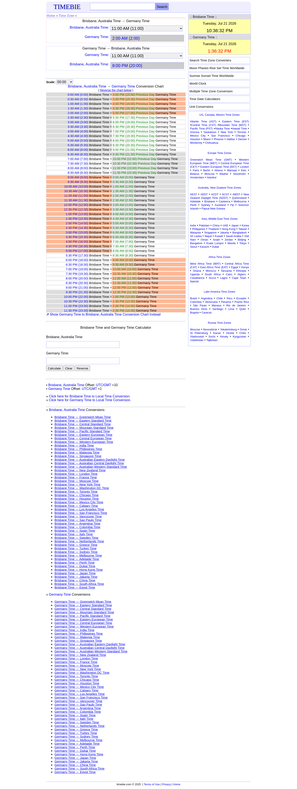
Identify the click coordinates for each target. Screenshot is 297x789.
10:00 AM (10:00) (76, 186)
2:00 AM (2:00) (78, 113)
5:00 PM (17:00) (77, 250)
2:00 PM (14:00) (77, 223)
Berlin (206, 170)
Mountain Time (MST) (232, 125)
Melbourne (240, 201)
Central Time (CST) (203, 125)
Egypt (234, 267)
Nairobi (194, 281)
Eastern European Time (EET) (218, 166)
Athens (218, 170)
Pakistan (204, 225)
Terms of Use (152, 784)
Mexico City (198, 135)
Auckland (220, 205)
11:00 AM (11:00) (76, 195)
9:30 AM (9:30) (78, 182)
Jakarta (224, 232)
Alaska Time (222, 128)
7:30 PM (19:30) (77, 273)
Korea (245, 225)
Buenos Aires (198, 309)
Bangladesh (239, 232)
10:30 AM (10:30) (76, 191)
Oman (204, 239)
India (193, 225)
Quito (242, 309)
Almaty (224, 336)
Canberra (224, 201)
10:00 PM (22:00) (76, 296)
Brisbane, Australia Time (87, 86)
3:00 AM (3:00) (78, 122)
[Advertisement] (219, 374)
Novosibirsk (210, 329)
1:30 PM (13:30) (77, 218)
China (216, 225)
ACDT (214, 194)
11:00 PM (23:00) (76, 306)
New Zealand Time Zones (225, 187)
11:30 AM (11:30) (76, 200)
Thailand (213, 229)
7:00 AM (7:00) (78, 159)
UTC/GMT (103, 385)
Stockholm (239, 173)
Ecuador (241, 298)
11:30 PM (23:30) (76, 310)
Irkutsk (230, 333)
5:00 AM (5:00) (78, 140)
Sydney (205, 205)
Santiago (217, 309)
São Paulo (200, 305)
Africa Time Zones (220, 257)
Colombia (196, 301)
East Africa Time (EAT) (214, 267)
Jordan (229, 239)
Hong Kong (229, 229)
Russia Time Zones (219, 322)
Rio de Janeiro (236, 305)
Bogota (194, 312)
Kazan (217, 333)
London (244, 166)
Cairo (229, 274)
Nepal (208, 236)
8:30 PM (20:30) (77, 283)
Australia (203, 187)
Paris (196, 170)
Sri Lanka (196, 236)
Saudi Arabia (233, 236)
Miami (207, 139)
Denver (242, 139)
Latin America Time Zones (219, 291)
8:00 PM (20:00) (77, 278)
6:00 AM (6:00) (78, 149)
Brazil (193, 298)
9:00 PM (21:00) (77, 287)
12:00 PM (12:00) (76, 205)
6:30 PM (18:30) (77, 264)
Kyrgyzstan (239, 336)
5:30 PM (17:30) (77, 255)
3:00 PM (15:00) (77, 232)
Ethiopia (241, 270)
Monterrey (196, 142)
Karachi (204, 246)
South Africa (213, 274)
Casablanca (197, 277)
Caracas (207, 312)
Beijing (242, 239)
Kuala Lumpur (215, 243)
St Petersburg (199, 333)
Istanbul (211, 177)
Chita (242, 333)
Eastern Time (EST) (235, 121)
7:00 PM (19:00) (77, 269)
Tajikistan (211, 340)
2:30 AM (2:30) (78, 117)
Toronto (241, 132)
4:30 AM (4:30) (78, 136)
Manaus (216, 305)
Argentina (207, 298)
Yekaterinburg (228, 329)
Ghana (197, 270)
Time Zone (66, 16)
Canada (209, 114)
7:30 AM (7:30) (78, 163)
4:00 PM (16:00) (77, 241)
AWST (236, 194)
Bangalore (196, 243)
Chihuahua (211, 142)
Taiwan (243, 229)
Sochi (211, 336)
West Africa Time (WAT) (205, 263)
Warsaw (232, 170)
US (201, 114)
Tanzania (226, 270)
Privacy (166, 784)
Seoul (193, 246)
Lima (231, 309)
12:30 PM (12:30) (76, 209)
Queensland (239, 197)
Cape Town (239, 277)
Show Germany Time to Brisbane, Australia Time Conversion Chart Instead (103, 314)
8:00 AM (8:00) (78, 168)
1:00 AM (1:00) (78, 103)
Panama (226, 301)
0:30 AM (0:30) (78, 99)
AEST (193, 194)
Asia (204, 218)
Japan (235, 225)
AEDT (204, 194)
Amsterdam (197, 177)
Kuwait (219, 236)
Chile (219, 298)
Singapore (210, 232)
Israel (216, 239)
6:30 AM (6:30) (78, 154)
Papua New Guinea (213, 208)
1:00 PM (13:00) (77, 214)
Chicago (241, 135)
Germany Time (123, 86)
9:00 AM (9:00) (78, 177)
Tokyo (242, 243)
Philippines (198, 229)
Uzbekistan (196, 340)
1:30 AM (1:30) (78, 108)
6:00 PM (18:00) (77, 260)
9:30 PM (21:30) (77, 292)
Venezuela (211, 301)
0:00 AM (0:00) (78, 94)
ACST (225, 194)
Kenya (245, 267)
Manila (231, 243)
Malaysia (195, 232)
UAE (225, 225)
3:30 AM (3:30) (78, 126)
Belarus (194, 173)
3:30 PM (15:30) (77, 237)
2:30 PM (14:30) (77, 228)
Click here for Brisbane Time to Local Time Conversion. (89, 396)
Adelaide (195, 201)
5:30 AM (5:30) (78, 145)
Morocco (211, 270)
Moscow (209, 173)
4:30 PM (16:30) (77, 246)
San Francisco (220, 135)
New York (227, 132)
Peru (229, 298)
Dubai (215, 246)
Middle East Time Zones (222, 218)
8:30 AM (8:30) (78, 172)
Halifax (231, 139)
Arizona (194, 132)
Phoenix (218, 139)
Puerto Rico (242, 301)
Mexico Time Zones (228, 114)
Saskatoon (210, 132)
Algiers (241, 274)
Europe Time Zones (219, 153)
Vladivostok (197, 336)
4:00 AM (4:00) (78, 131)
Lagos (223, 277)
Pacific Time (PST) (201, 128)
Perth (193, 205)
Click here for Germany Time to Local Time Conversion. (90, 400)
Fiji (232, 205)
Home (51, 16)
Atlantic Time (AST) (203, 121)
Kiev (243, 170)
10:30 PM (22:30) (76, 301)
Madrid (224, 173)
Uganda (195, 274)
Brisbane (209, 201)
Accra (212, 277)
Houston (195, 139)
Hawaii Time (239, 128)
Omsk (243, 329)
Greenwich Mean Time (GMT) (211, 159)
